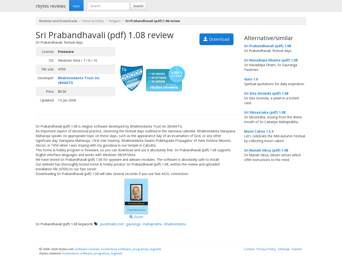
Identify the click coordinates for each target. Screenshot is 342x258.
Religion (114, 21)
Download (216, 39)
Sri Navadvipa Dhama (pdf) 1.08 (271, 60)
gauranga (133, 224)
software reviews (87, 249)
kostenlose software (116, 249)
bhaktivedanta (175, 224)
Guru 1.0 (251, 79)
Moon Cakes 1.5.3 (259, 131)
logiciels (155, 249)
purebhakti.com (112, 224)
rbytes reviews (51, 6)
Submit (297, 249)
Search (138, 6)
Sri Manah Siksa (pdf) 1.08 (266, 150)
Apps (76, 6)
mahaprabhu (152, 224)
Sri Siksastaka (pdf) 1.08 (264, 112)
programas (140, 249)
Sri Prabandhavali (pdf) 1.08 (267, 46)
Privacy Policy (266, 249)
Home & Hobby (93, 21)
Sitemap (284, 249)
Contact (249, 249)
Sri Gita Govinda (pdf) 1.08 (266, 93)
